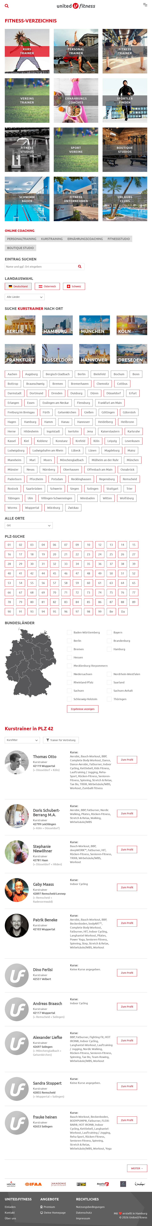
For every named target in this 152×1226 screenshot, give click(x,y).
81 (43, 602)
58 (65, 583)
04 (43, 544)
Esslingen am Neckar (56, 402)
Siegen (74, 488)
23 (88, 554)
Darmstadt (15, 393)
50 (111, 573)
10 (88, 544)
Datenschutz (84, 1212)
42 (31, 573)
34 (77, 564)
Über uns (10, 1218)
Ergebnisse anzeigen (82, 709)
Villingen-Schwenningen (56, 498)
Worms (12, 507)
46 (65, 573)
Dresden (56, 393)
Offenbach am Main (99, 469)
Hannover (83, 422)
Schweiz (74, 286)
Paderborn (15, 479)
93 (31, 611)
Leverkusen (132, 441)
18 (31, 554)
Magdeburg (111, 450)
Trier (129, 488)
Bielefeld (100, 374)
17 (20, 554)
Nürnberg (49, 469)
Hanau (65, 422)
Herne (12, 431)
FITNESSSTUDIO (119, 239)
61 (99, 583)
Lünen (92, 450)
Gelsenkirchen (67, 412)
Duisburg (76, 393)
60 (88, 583)
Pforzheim (36, 479)
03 (31, 544)
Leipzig (112, 441)
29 (20, 564)
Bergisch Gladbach (58, 374)
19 (43, 554)
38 (122, 564)
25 (111, 554)
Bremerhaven (80, 383)
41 (20, 573)
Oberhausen (71, 469)
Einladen (10, 1207)
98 (88, 611)
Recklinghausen (81, 479)
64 (122, 583)
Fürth (46, 412)
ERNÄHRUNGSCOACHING (85, 239)
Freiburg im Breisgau (21, 412)
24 (99, 554)
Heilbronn (127, 422)
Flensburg (83, 402)
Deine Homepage (53, 1212)
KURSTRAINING (52, 239)
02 (20, 544)
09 (77, 544)
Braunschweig (35, 383)
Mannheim (14, 460)
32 (54, 564)
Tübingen (14, 498)
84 (77, 602)
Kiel (26, 441)
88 (122, 602)
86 (99, 602)
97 (77, 611)
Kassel (12, 441)
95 (54, 611)
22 (77, 554)
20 (54, 554)
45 (54, 573)
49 (99, 573)
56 (43, 583)
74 (99, 592)
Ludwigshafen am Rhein (48, 450)
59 (77, 583)
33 (65, 564)
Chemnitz (103, 383)
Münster (13, 469)
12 (99, 544)
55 (31, 583)
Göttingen (108, 412)
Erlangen (13, 402)
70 (54, 592)
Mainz (131, 450)
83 (65, 602)
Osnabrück (127, 469)
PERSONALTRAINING (21, 239)
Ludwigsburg (16, 450)
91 (20, 611)
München (133, 460)
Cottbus (122, 383)
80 (31, 602)
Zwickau (73, 507)
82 (54, 602)
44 (43, 573)
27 (133, 554)
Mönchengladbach (72, 460)
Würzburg (53, 507)
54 (20, 583)
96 (65, 611)
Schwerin (56, 488)
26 (122, 554)
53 (9, 583)
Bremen (57, 383)
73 (88, 592)
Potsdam (57, 479)
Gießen (88, 412)
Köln (96, 441)
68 (31, 592)
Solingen (92, 488)
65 (133, 583)
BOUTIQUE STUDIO (20, 248)
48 (88, 573)
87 (111, 602)
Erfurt (133, 393)
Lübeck (75, 450)
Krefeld (80, 441)
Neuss (30, 469)
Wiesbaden (87, 498)
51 (122, 573)
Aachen (12, 374)
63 (111, 583)
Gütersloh (129, 412)
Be (111, 611)
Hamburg (30, 422)
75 (111, 592)
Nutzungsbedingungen (90, 1207)
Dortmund (36, 393)
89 (133, 602)
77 (133, 592)
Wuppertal (32, 507)
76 (122, 592)
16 (9, 554)
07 (65, 544)
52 (133, 573)
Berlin (81, 374)
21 (65, 554)
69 (43, 592)
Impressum (83, 1218)
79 (20, 602)
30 (31, 564)
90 (9, 611)
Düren (94, 393)
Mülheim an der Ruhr (105, 460)
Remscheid (130, 479)
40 (9, 573)
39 (133, 564)
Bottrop (13, 383)
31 (43, 564)
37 (111, 564)
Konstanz (61, 441)
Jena (90, 431)
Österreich (47, 286)
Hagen (12, 422)
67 (20, 592)
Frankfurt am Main (110, 402)
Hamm (48, 422)
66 (9, 592)
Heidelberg (105, 422)
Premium (47, 1207)
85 (88, 602)
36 (99, 564)
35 (88, 564)
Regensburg (107, 479)
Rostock (13, 488)
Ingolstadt (53, 431)
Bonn (136, 374)
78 (9, 602)
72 (77, 592)
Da (123, 611)
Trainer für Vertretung (60, 740)
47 (77, 573)
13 (111, 544)
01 (9, 544)
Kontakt (10, 1212)
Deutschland (18, 286)
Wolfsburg (127, 498)
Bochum (119, 374)
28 (9, 564)
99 (99, 611)
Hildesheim (31, 431)
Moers (48, 460)
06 (54, 544)
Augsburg (31, 374)
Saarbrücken (34, 488)
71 (65, 592)
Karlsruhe (134, 431)
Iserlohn (73, 431)
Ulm (30, 498)
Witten (107, 498)
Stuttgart (112, 488)
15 (133, 544)
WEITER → (137, 1168)
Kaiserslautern (110, 431)
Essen (30, 402)
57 (54, 583)
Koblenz (42, 441)
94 (43, 611)
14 (122, 544)
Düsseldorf (114, 393)
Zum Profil (127, 759)
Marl (32, 460)
